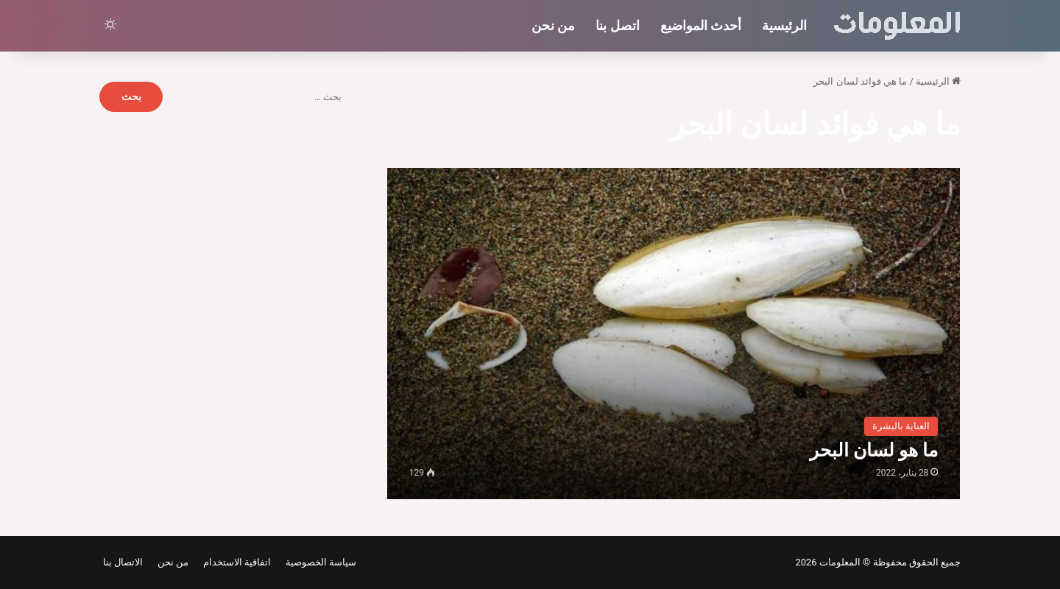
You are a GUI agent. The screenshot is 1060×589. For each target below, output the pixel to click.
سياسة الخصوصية (318, 562)
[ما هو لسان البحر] (674, 333)
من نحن (553, 25)
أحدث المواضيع (700, 25)
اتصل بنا (617, 25)
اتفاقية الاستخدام (234, 562)
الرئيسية (784, 25)
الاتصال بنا (123, 562)
